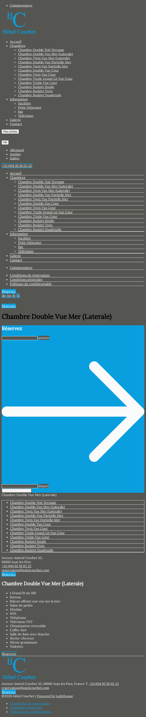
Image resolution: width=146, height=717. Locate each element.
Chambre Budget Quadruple (39, 95)
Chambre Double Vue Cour (38, 70)
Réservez (9, 291)
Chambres (17, 46)
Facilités (24, 103)
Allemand (17, 150)
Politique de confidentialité (31, 284)
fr (14, 295)
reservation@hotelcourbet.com (25, 570)
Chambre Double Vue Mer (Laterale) (45, 54)
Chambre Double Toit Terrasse (41, 50)
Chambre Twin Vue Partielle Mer (43, 66)
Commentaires (21, 5)
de (4, 295)
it (18, 295)
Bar (20, 111)
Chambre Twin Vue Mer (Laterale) (44, 58)
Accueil (15, 42)
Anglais (15, 154)
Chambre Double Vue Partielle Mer (44, 62)
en (9, 295)
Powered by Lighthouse (55, 696)
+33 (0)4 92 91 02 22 (16, 566)
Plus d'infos (10, 131)
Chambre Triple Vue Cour (37, 83)
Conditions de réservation (30, 275)
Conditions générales (26, 279)
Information (19, 99)
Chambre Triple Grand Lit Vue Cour (45, 79)
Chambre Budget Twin (35, 91)
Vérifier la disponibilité (16, 490)
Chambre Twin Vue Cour (37, 74)
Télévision (25, 116)
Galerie (15, 120)
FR (5, 142)
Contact (16, 124)
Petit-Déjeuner (29, 107)
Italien (15, 158)
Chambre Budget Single (36, 87)
